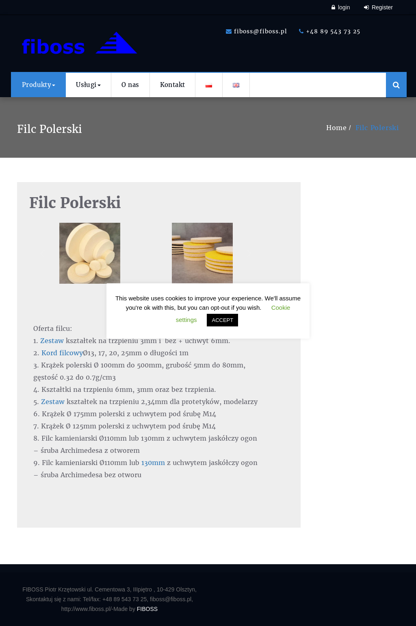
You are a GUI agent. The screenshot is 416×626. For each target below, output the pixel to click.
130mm (153, 463)
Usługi (88, 85)
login (341, 7)
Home (336, 128)
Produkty (38, 85)
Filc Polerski (377, 128)
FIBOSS (147, 609)
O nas (130, 85)
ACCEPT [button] (222, 320)
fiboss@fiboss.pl (256, 31)
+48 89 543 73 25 (329, 31)
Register (378, 7)
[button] (42, 253)
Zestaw (52, 341)
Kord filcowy (62, 353)
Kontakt (172, 85)
